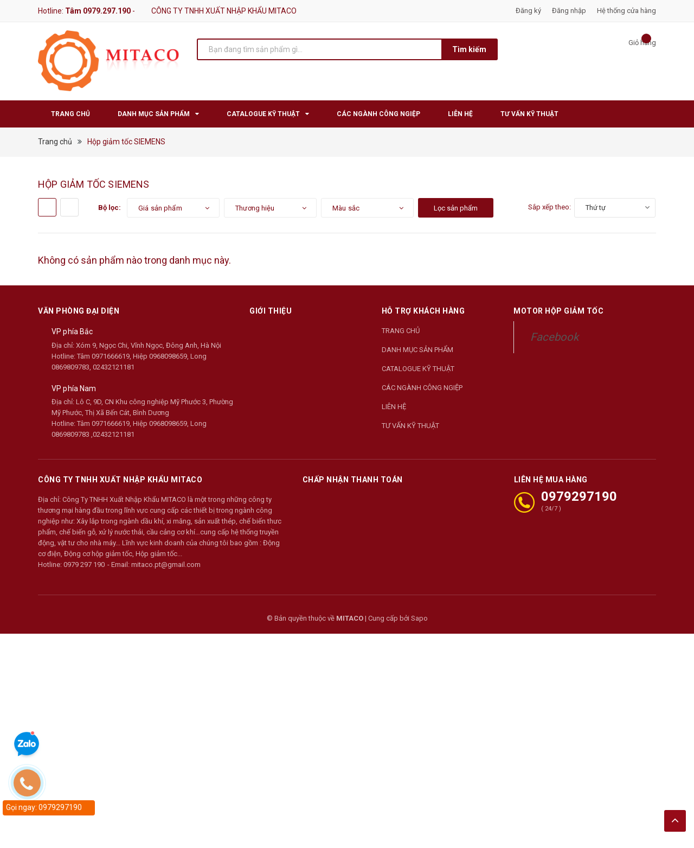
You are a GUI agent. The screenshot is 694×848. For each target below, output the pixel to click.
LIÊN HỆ (394, 407)
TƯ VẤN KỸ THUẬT (410, 426)
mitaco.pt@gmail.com (166, 564)
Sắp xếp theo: (549, 207)
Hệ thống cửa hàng (626, 11)
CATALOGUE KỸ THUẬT (418, 369)
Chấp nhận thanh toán (353, 479)
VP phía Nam (74, 388)
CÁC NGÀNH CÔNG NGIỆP (422, 388)
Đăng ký (528, 11)
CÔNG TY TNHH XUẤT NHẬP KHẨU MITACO (120, 479)
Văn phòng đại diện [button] (78, 311)
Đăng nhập (569, 11)
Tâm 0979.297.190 (98, 11)
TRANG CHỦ (401, 331)
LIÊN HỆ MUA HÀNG (551, 479)
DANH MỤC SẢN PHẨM (417, 350)
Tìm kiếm (469, 49)
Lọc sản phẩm (456, 208)
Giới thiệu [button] (270, 311)
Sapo (419, 618)
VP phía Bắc (72, 331)
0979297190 (579, 496)
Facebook (554, 336)
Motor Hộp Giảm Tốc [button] (558, 311)
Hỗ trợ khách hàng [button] (423, 311)
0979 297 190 (84, 564)
